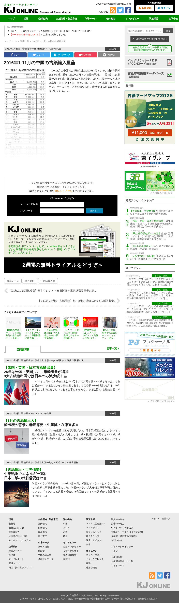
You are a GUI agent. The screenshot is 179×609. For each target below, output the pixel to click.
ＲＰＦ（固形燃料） (96, 523)
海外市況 (42, 536)
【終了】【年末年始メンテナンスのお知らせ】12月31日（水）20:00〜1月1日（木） (51, 31)
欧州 (69, 360)
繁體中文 (166, 518)
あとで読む (85, 54)
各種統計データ (45, 559)
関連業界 (153, 18)
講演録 (66, 559)
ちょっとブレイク (95, 559)
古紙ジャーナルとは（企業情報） (127, 532)
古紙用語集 (116, 557)
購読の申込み (117, 519)
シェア (15, 54)
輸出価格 (73, 462)
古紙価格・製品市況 (66, 18)
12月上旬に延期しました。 (38, 34)
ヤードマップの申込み (122, 527)
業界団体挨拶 (69, 555)
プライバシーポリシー (122, 546)
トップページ (10, 41)
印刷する (109, 54)
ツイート (38, 54)
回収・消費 (43, 546)
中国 (65, 523)
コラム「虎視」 (93, 555)
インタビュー (132, 18)
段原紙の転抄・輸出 (18, 536)
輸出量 (80, 360)
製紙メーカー (62, 462)
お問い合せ (116, 540)
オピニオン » (133, 268)
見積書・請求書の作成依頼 (124, 536)
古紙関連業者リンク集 (122, 561)
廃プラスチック (93, 532)
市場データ (90, 18)
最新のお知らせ (16, 527)
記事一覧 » (113, 348)
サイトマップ (117, 565)
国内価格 (42, 523)
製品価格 (42, 532)
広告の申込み (117, 523)
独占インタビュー (72, 546)
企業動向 (43, 18)
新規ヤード (14, 563)
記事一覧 (24, 41)
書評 (88, 563)
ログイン (164, 8)
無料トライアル (63, 191)
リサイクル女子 (71, 551)
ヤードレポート (16, 559)
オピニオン (91, 551)
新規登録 (145, 8)
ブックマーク (62, 55)
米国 (74, 360)
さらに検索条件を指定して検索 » (149, 39)
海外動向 (110, 18)
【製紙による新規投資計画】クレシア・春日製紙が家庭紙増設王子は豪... (50, 291)
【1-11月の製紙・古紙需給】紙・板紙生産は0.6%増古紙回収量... (79, 301)
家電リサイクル (93, 540)
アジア (40, 413)
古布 (88, 544)
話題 (26, 18)
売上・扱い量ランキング (21, 567)
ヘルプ (103, 12)
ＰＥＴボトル (92, 527)
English (155, 518)
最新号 (12, 523)
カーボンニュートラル (20, 540)
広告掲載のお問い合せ (161, 193)
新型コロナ (14, 532)
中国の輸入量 (54, 48)
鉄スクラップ (92, 536)
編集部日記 (91, 567)
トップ (11, 18)
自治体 (12, 555)
